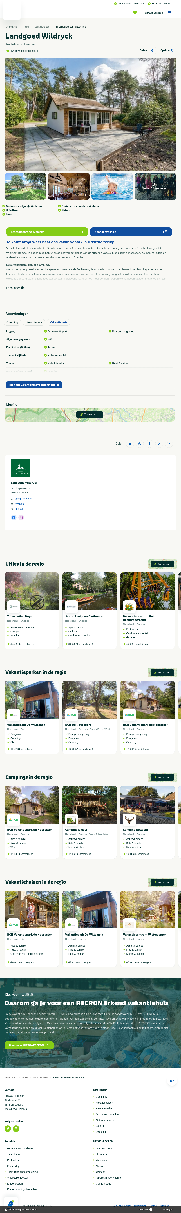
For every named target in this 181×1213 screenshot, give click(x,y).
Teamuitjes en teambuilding (22, 1171)
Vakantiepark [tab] (34, 322)
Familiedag (13, 1166)
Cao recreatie (103, 1183)
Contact (100, 1171)
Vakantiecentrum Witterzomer (144, 935)
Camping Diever (76, 830)
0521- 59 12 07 (23, 499)
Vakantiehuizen (159, 12)
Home (26, 27)
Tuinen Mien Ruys (19, 616)
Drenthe (141, 624)
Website (19, 504)
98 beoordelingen (139, 644)
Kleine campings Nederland (22, 1189)
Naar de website (131, 232)
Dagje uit (101, 1131)
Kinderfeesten (15, 1183)
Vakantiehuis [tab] (58, 322)
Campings (101, 1096)
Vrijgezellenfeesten (17, 1177)
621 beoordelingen (82, 854)
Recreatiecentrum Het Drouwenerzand (138, 618)
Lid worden (102, 1154)
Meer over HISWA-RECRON (28, 1045)
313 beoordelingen (24, 749)
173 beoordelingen (140, 854)
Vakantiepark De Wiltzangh (26, 725)
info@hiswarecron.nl (16, 1109)
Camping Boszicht (135, 830)
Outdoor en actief (105, 1120)
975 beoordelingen (26, 50)
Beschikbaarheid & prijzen (47, 232)
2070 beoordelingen (82, 644)
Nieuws (100, 1166)
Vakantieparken (104, 1108)
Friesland (83, 729)
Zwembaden (14, 1154)
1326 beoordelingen (140, 962)
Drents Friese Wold (100, 729)
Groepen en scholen (107, 1114)
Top (172, 1080)
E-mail (19, 508)
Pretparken (13, 1160)
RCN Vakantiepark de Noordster (145, 725)
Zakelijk (100, 1126)
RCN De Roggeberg (78, 725)
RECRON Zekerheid (159, 3)
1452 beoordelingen (82, 749)
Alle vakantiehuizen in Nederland (70, 27)
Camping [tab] (12, 322)
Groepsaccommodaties (20, 1148)
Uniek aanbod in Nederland (129, 3)
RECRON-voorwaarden (109, 1177)
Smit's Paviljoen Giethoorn (84, 616)
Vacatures (101, 1160)
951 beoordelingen (140, 749)
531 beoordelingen (24, 644)
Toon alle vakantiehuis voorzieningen (34, 385)
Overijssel (26, 620)
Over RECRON (104, 1148)
